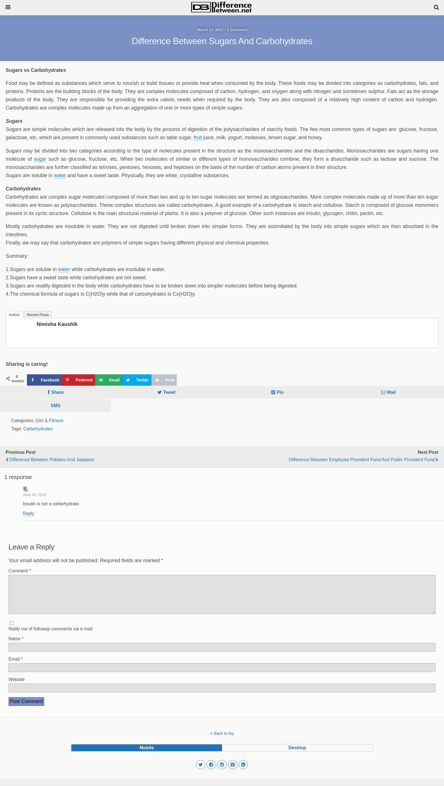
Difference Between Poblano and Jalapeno (52, 459)
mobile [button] (147, 754)
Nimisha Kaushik (57, 324)
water (60, 175)
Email (15, 665)
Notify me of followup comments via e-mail (50, 635)
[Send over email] (108, 380)
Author (14, 315)
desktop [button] (297, 754)
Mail (391, 392)
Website (16, 686)
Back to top (224, 740)
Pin (280, 392)
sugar (40, 159)
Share (57, 392)
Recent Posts (38, 315)
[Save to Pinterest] (78, 380)
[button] (201, 771)
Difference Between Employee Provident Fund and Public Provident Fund (362, 459)
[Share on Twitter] (136, 380)
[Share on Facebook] (44, 380)
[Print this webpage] (164, 380)
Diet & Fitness (49, 420)
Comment (19, 570)
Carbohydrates (38, 428)
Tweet (169, 392)
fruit (198, 137)
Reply (28, 513)
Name (16, 645)
